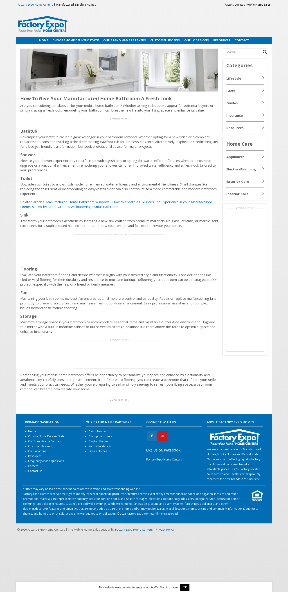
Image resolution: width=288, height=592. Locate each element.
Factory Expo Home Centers (35, 5)
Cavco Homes (97, 431)
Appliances (235, 156)
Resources (235, 127)
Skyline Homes (98, 451)
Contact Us (35, 471)
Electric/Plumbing (241, 169)
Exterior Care (237, 181)
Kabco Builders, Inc (101, 446)
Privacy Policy (165, 529)
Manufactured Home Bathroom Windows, (78, 202)
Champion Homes (100, 436)
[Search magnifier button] (265, 52)
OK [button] (185, 587)
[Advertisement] (119, 249)
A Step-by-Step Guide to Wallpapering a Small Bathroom (75, 206)
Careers (33, 466)
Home (32, 431)
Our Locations (37, 451)
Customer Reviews (40, 446)
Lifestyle (233, 78)
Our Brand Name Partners (44, 441)
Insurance (234, 115)
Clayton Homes (98, 441)
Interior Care (237, 194)
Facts (231, 90)
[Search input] (243, 52)
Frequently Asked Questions (46, 461)
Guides (232, 103)
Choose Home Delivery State (46, 436)
